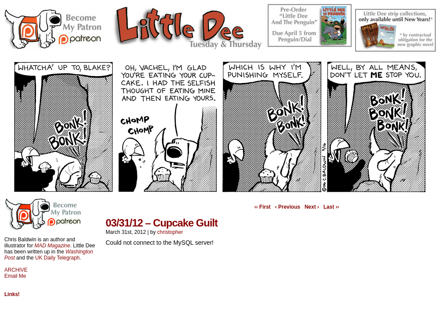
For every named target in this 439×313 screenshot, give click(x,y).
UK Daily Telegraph (57, 258)
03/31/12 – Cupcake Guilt (161, 223)
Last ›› (331, 207)
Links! (12, 294)
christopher (170, 232)
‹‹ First (262, 207)
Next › (312, 207)
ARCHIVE (15, 270)
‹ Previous (287, 207)
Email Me (15, 276)
